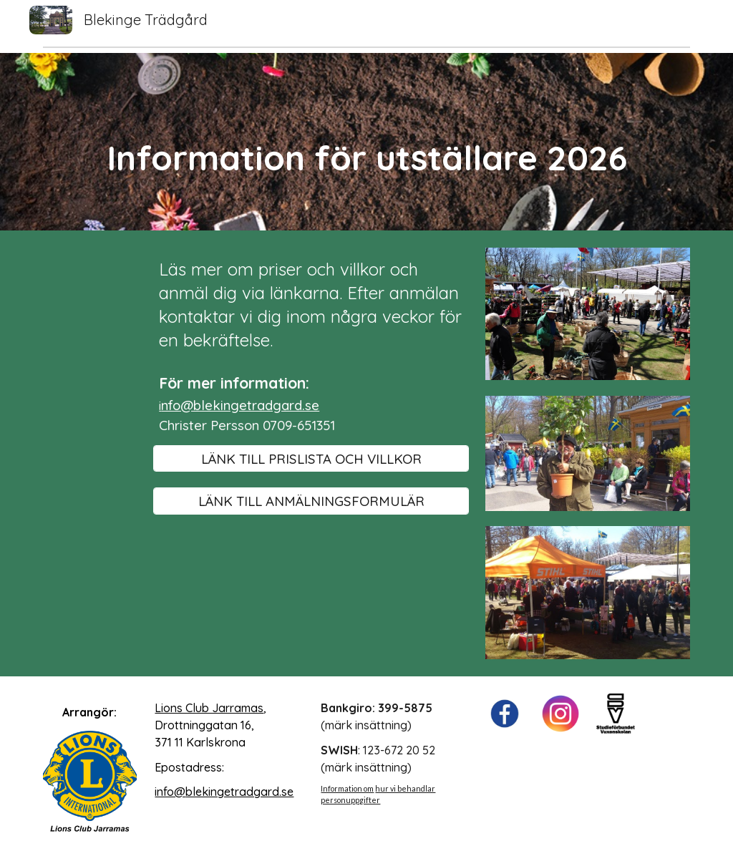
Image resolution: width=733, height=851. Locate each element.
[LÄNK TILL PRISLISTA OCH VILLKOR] (311, 458)
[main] (367, 141)
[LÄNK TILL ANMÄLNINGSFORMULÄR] (311, 500)
